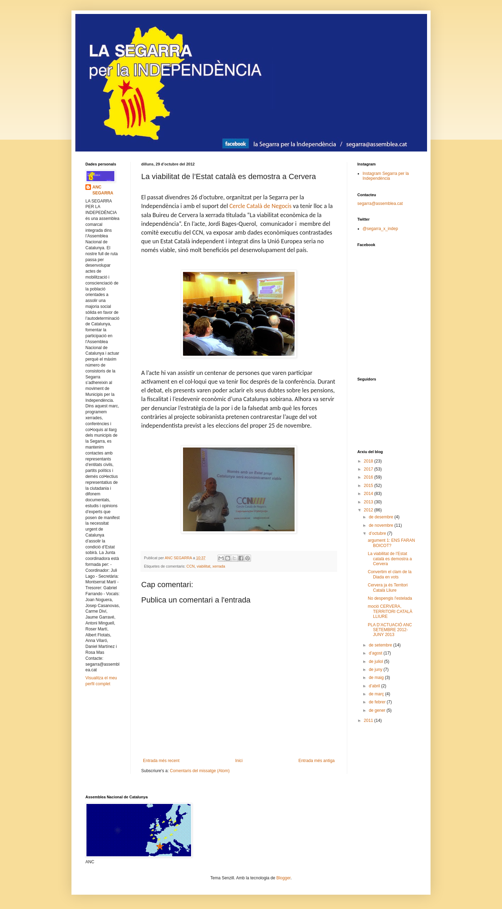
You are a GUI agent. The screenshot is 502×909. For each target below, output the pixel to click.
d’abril (375, 685)
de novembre (381, 525)
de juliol (376, 661)
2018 (369, 461)
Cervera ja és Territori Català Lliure (388, 587)
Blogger (283, 877)
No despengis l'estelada (390, 598)
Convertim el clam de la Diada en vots (389, 574)
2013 (369, 502)
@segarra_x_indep (380, 228)
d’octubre (378, 533)
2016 (369, 477)
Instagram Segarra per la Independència (386, 176)
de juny (376, 669)
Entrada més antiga (316, 760)
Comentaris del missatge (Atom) (199, 770)
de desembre (381, 517)
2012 (369, 510)
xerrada (218, 566)
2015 (369, 485)
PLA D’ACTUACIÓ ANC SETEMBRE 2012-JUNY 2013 (390, 629)
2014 (369, 493)
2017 (369, 469)
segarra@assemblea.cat (380, 203)
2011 (369, 720)
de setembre (381, 645)
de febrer (378, 702)
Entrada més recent (161, 760)
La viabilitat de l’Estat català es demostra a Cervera (390, 558)
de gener (378, 710)
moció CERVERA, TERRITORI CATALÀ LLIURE (390, 611)
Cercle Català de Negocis (260, 206)
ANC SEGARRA (102, 190)
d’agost (376, 653)
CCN (191, 566)
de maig (377, 677)
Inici (239, 760)
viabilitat (203, 566)
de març (377, 694)
